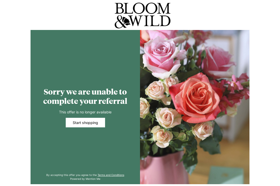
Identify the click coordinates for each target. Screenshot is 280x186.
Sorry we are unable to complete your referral (85, 96)
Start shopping (85, 122)
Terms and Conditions (111, 174)
